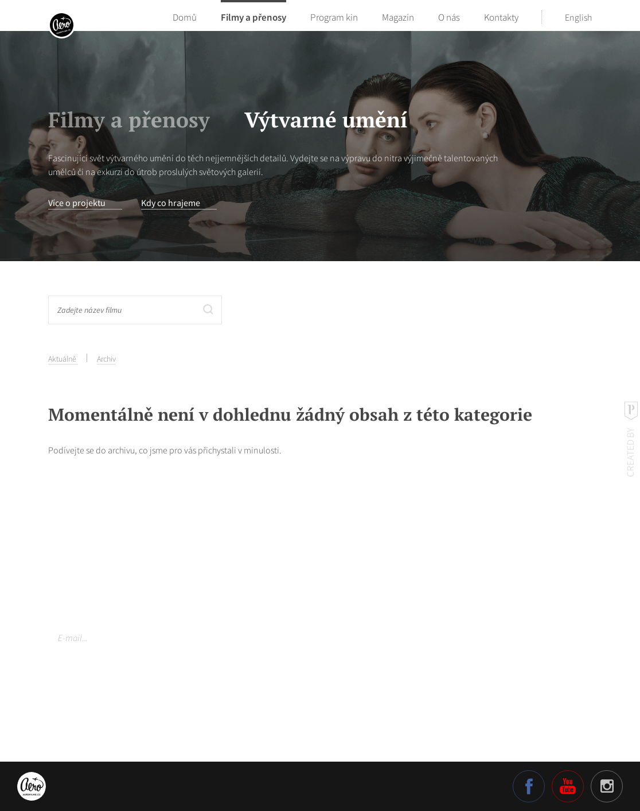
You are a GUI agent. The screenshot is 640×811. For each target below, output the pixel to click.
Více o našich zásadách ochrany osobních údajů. (130, 675)
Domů (185, 17)
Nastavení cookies (82, 703)
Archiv (106, 359)
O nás (449, 17)
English (578, 17)
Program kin (334, 17)
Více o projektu (77, 202)
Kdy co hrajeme (170, 202)
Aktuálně (63, 359)
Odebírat (289, 637)
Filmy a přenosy (253, 17)
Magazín (398, 17)
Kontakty (501, 17)
